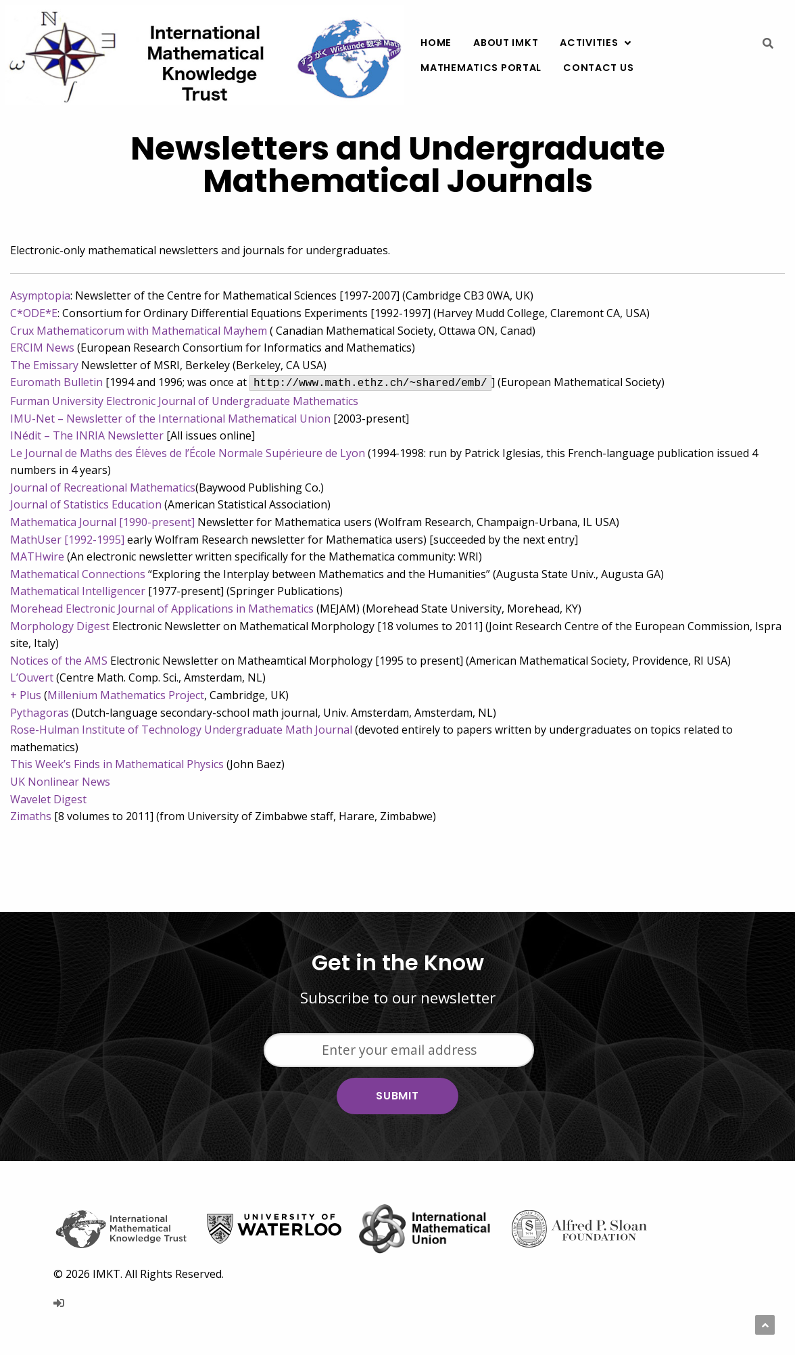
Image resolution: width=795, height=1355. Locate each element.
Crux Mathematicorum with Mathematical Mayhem (138, 330)
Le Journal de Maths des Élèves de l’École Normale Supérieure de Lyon (187, 453)
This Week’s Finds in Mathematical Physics (117, 764)
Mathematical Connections (77, 574)
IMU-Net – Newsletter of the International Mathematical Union (170, 418)
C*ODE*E (33, 313)
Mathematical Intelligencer (77, 591)
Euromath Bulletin (56, 382)
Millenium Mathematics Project (125, 695)
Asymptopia (40, 295)
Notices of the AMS (58, 660)
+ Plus (25, 695)
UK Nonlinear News (60, 781)
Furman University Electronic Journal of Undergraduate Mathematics (184, 401)
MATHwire (37, 556)
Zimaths (30, 816)
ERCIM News (42, 347)
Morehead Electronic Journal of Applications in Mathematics (162, 608)
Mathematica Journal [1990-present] (102, 522)
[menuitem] (436, 42)
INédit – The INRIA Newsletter (87, 435)
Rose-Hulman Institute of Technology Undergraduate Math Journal (182, 729)
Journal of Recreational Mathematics (102, 487)
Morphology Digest (60, 626)
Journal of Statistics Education (86, 504)
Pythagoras (39, 712)
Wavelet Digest (48, 799)
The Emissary (44, 365)
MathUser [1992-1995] (67, 539)
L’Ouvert (31, 677)
